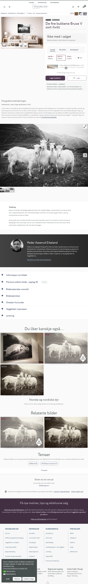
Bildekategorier (44, 486)
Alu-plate (32, 533)
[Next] (85, 155)
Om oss (7, 533)
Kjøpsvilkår (49, 556)
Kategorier (4, 14)
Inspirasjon (42, 2)
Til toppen (44, 470)
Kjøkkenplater (33, 547)
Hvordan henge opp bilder (13, 556)
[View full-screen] (85, 127)
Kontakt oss (49, 533)
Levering (48, 552)
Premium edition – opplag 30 (56, 84)
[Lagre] (77, 78)
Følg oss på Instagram (38, 519)
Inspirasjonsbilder (11, 547)
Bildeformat (73, 552)
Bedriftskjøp (49, 542)
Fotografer (54, 2)
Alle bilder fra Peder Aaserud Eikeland (39, 260)
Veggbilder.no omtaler (12, 542)
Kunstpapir (32, 542)
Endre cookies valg (77, 492)
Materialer (34, 529)
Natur (30, 14)
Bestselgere (20, 14)
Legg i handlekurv (55, 78)
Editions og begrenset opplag (14, 538)
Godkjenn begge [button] (28, 579)
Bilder (31, 2)
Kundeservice (52, 529)
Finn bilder (75, 529)
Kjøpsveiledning (10, 552)
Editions (72, 542)
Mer (80, 58)
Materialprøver (33, 552)
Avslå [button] (7, 579)
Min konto (49, 538)
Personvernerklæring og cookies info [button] (15, 568)
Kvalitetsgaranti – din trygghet (55, 547)
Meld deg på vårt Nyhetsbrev (14, 510)
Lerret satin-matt (34, 538)
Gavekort (32, 556)
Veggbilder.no (11, 529)
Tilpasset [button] (17, 579)
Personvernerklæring (52, 561)
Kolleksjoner (12, 14)
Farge (71, 547)
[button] (4, 571)
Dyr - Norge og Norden (40, 14)
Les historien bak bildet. (49, 117)
